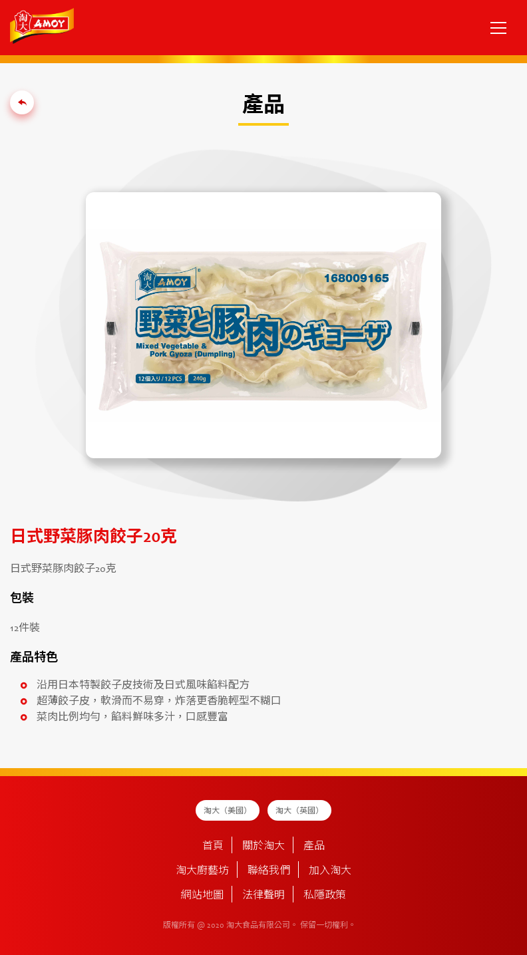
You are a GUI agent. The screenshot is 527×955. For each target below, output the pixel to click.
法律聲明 (263, 895)
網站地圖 (202, 895)
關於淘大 (263, 846)
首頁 (213, 846)
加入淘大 (330, 871)
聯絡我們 (269, 871)
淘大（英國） (299, 811)
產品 (314, 846)
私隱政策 (324, 895)
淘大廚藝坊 (202, 871)
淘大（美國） (228, 811)
